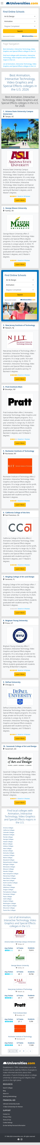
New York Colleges (8, 880)
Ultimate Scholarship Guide (11, 1104)
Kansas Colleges (8, 851)
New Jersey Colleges (9, 876)
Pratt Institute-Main (13, 387)
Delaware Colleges (8, 835)
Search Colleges (8, 1088)
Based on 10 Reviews (24, 734)
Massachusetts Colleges (10, 862)
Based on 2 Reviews (24, 375)
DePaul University (13, 682)
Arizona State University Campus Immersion (18, 112)
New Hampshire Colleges (10, 874)
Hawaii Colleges (8, 842)
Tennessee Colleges (9, 894)
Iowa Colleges (7, 848)
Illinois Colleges (8, 844)
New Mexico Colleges (9, 878)
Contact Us (6, 1114)
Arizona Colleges (8, 828)
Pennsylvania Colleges (10, 892)
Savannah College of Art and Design (21, 746)
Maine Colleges (7, 858)
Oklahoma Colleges (9, 887)
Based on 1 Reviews (24, 439)
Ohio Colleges (7, 885)
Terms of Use (7, 1120)
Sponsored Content (9, 36)
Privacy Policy (7, 1117)
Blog (4, 1091)
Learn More (20, 200)
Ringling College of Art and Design (19, 577)
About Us (6, 1093)
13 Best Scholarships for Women (13, 1107)
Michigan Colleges (8, 864)
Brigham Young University (16, 620)
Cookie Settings (7, 1122)
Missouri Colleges (8, 869)
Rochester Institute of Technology (19, 451)
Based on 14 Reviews (24, 670)
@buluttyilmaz (14, 147)
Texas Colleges (7, 896)
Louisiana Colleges (8, 855)
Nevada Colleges (8, 871)
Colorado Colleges (8, 832)
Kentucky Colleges (8, 853)
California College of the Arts (17, 512)
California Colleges (8, 830)
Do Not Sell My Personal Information (14, 1125)
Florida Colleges (8, 837)
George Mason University (16, 208)
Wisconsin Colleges (9, 908)
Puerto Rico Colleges (9, 910)
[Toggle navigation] (2, 3)
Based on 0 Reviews (24, 609)
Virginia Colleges (8, 901)
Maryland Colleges (8, 860)
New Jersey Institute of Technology (20, 325)
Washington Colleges (9, 903)
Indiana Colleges (8, 846)
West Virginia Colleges (10, 906)
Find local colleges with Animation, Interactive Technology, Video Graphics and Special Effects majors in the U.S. (19, 57)
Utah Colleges (7, 899)
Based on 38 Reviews (24, 196)
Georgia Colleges (8, 839)
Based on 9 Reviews (24, 260)
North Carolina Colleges (10, 883)
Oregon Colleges (8, 890)
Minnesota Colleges (9, 867)
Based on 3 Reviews (24, 798)
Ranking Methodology (9, 1096)
